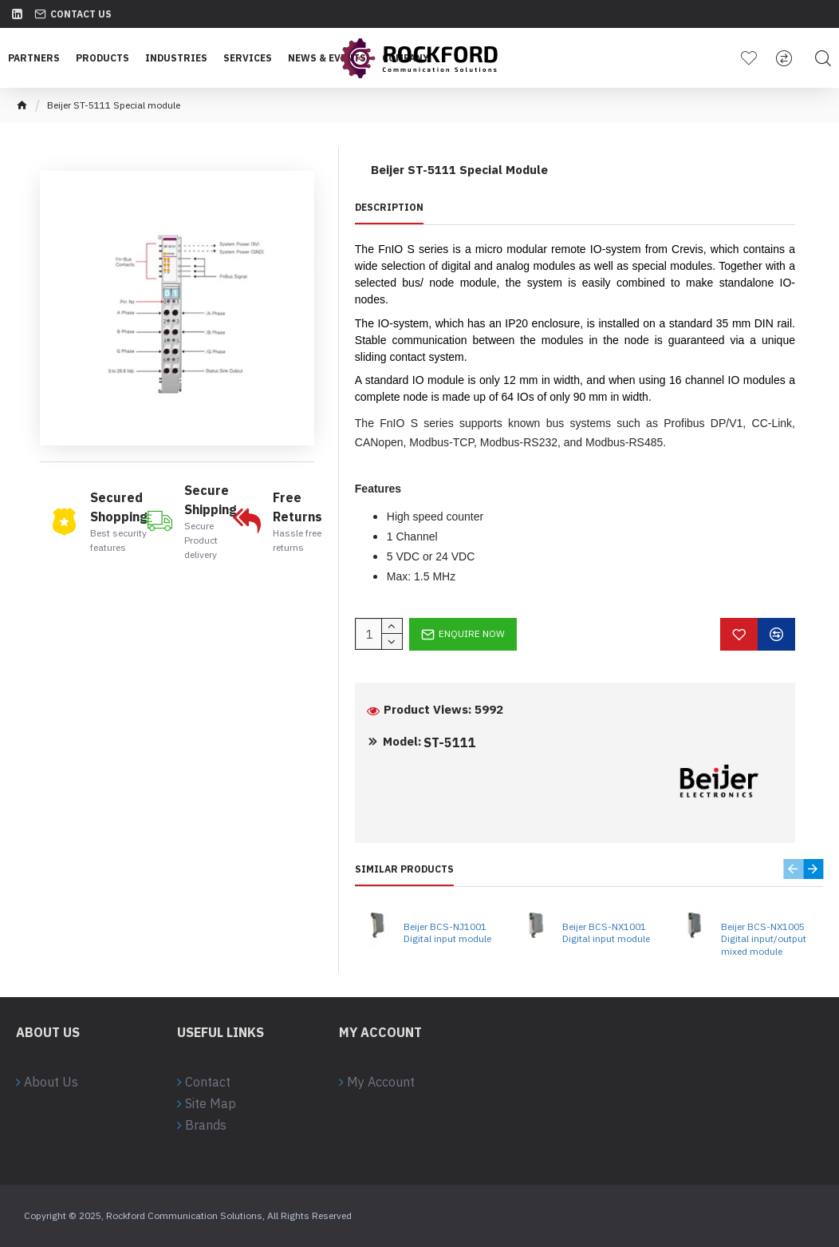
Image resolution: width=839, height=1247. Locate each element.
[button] (793, 869)
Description (389, 207)
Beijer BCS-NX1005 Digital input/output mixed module (763, 938)
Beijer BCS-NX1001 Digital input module (606, 932)
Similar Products (404, 869)
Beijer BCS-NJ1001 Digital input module (447, 932)
